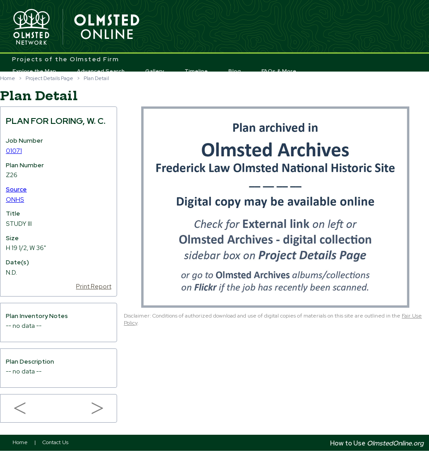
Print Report (93, 286)
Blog (234, 71)
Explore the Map (34, 71)
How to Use (377, 443)
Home (7, 78)
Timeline (196, 71)
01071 (14, 151)
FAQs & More (278, 71)
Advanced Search (101, 71)
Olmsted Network (31, 27)
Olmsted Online (107, 27)
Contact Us (55, 442)
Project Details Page (49, 78)
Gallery (154, 71)
